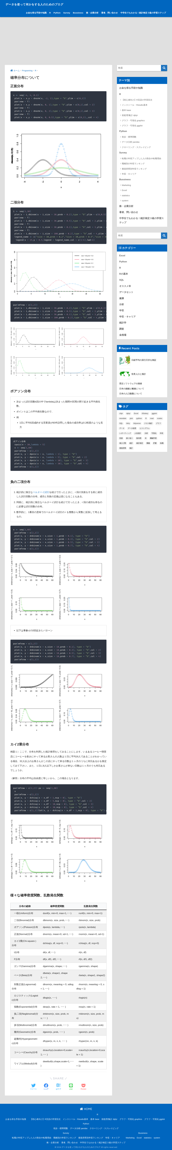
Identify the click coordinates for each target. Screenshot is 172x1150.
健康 (121, 299)
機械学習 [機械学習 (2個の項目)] (153, 439)
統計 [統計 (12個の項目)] (131, 444)
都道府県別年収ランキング (134, 169)
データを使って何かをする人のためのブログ (40, 4)
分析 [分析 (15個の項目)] (146, 434)
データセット (126, 293)
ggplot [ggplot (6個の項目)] (154, 415)
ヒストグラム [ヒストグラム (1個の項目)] (145, 429)
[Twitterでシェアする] (33, 1087)
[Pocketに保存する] (83, 1087)
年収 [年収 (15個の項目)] (161, 434)
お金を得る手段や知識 (36, 13)
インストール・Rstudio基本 (134, 105)
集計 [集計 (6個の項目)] (131, 449)
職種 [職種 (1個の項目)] (148, 444)
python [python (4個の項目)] (139, 419)
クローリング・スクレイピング (136, 147)
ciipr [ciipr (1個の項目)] (121, 415)
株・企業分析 (92, 13)
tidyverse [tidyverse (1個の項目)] (137, 424)
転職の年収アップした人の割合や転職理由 (141, 158)
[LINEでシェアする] (71, 1087)
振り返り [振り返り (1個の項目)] (129, 439)
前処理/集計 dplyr (130, 115)
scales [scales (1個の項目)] (159, 419)
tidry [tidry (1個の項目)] (128, 424)
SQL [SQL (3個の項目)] (121, 424)
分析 (121, 305)
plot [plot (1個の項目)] (131, 419)
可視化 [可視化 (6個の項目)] (153, 434)
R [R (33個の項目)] (146, 419)
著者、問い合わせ (109, 13)
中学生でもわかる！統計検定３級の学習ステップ (143, 13)
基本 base (126, 110)
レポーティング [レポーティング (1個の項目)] (125, 434)
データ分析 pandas (131, 142)
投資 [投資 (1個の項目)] (121, 439)
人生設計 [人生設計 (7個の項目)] (137, 434)
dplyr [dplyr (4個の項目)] (128, 415)
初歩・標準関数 (129, 137)
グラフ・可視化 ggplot (132, 126)
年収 (121, 311)
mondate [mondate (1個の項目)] (122, 419)
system (125, 201)
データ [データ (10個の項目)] (121, 429)
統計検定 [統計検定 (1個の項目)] (139, 444)
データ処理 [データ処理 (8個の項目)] (132, 429)
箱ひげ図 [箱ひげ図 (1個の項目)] (122, 444)
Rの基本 (123, 274)
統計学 (122, 323)
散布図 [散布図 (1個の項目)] (138, 439)
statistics (126, 195)
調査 (121, 329)
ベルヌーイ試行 (41, 492)
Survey (66, 13)
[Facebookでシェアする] (46, 1087)
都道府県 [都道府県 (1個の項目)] (122, 449)
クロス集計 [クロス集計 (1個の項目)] (148, 424)
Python (57, 13)
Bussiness (78, 13)
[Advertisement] (86, 41)
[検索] (164, 68)
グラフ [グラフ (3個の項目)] (158, 424)
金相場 (122, 336)
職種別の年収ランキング (133, 163)
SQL (121, 280)
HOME (86, 1109)
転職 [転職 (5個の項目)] (161, 444)
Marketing (126, 185)
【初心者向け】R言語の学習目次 (137, 100)
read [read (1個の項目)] (152, 419)
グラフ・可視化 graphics (133, 120)
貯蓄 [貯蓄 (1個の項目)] (155, 444)
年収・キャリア (129, 174)
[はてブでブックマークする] (58, 1087)
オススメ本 (125, 286)
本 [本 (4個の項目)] (146, 439)
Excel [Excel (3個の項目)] (136, 415)
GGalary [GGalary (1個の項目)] (145, 415)
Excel (124, 190)
